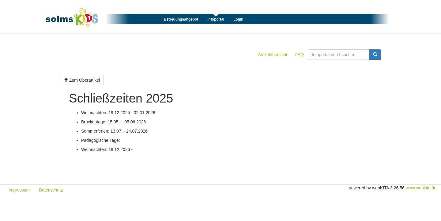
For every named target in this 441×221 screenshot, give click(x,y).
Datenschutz (51, 190)
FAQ (299, 54)
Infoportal (215, 19)
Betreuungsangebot (181, 19)
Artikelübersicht (272, 54)
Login (238, 19)
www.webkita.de (421, 187)
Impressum (19, 190)
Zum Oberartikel (82, 80)
